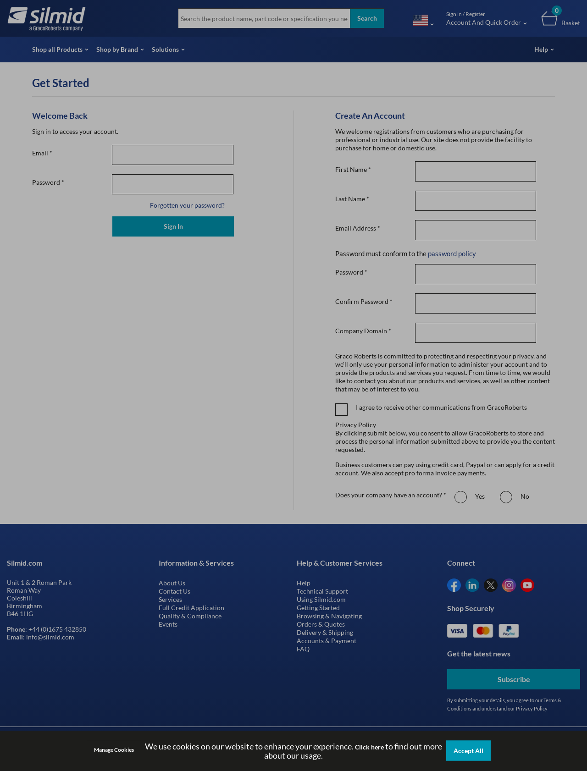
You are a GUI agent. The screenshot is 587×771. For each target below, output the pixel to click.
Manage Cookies (114, 749)
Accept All (468, 750)
